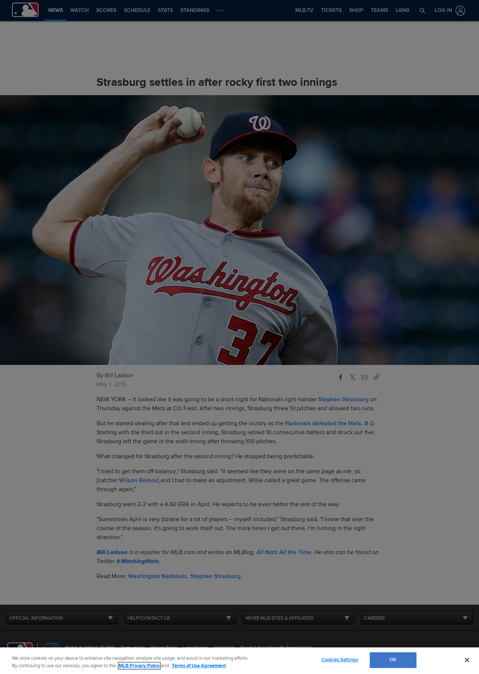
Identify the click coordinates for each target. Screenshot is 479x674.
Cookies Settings (339, 660)
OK (393, 660)
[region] (239, 660)
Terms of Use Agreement (199, 666)
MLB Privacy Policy (139, 666)
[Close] (467, 660)
